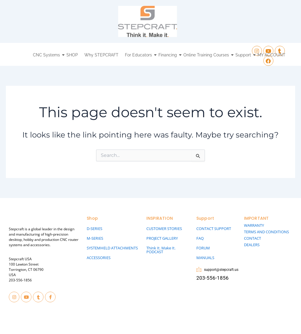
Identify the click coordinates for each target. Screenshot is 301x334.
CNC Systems (47, 55)
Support (243, 55)
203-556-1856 (20, 280)
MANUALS (205, 257)
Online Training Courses (206, 55)
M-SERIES (95, 238)
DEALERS (252, 244)
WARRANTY (254, 225)
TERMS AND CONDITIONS (266, 231)
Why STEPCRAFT (101, 55)
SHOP (72, 55)
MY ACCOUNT (271, 55)
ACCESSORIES (99, 257)
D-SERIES (94, 228)
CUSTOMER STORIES (164, 228)
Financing (168, 55)
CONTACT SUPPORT (213, 228)
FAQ (200, 238)
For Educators (139, 55)
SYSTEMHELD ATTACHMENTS (112, 248)
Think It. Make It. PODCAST (160, 249)
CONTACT (252, 238)
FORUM (203, 248)
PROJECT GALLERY (162, 238)
